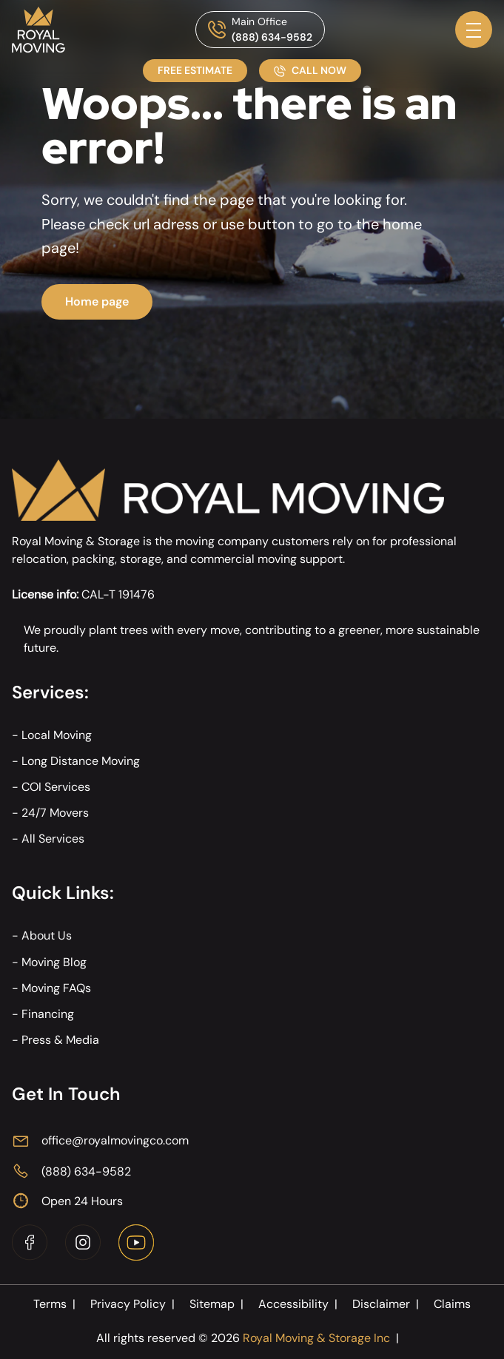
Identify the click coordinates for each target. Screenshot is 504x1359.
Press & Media (60, 1040)
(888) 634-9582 (272, 37)
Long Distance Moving (80, 761)
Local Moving (56, 735)
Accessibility (299, 1304)
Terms (55, 1304)
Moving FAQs (56, 988)
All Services (52, 838)
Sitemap (217, 1304)
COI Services (55, 787)
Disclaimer (387, 1304)
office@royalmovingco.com (115, 1140)
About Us (46, 935)
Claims (452, 1304)
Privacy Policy (134, 1304)
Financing (47, 1014)
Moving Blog (54, 962)
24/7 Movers (55, 812)
